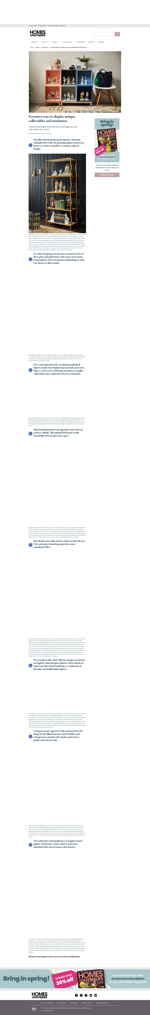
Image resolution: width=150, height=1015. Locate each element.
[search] (117, 34)
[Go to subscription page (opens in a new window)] (107, 162)
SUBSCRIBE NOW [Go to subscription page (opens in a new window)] (107, 175)
